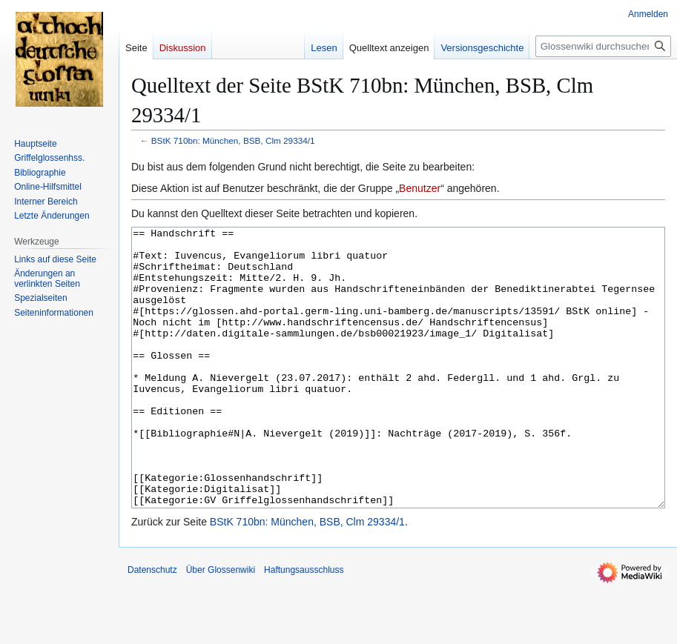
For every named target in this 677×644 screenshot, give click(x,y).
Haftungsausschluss (303, 625)
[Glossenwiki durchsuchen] (603, 46)
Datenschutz (152, 625)
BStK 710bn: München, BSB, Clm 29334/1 (233, 140)
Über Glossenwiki (220, 625)
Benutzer (419, 188)
